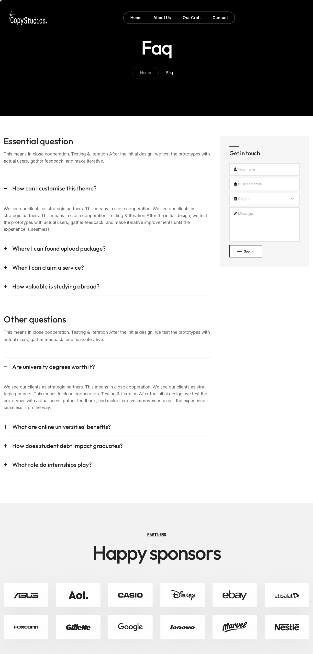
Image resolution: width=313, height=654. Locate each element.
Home (145, 72)
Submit (246, 251)
